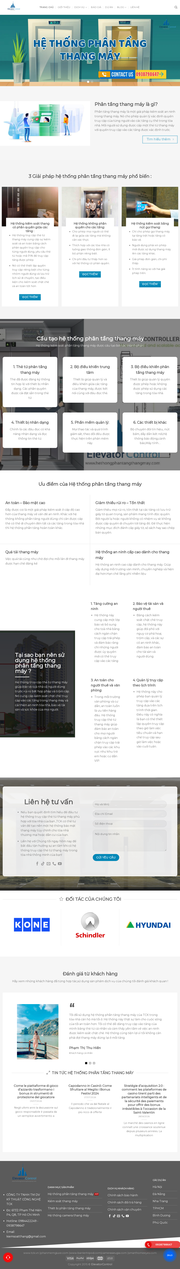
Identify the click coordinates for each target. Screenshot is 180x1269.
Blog (121, 7)
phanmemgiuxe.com (54, 1253)
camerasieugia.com (114, 1253)
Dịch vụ (80, 7)
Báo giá (96, 7)
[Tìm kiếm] (176, 7)
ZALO (170, 1255)
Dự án (109, 7)
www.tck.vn (31, 1253)
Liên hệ (135, 7)
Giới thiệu (64, 7)
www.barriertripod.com (85, 1253)
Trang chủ (47, 7)
